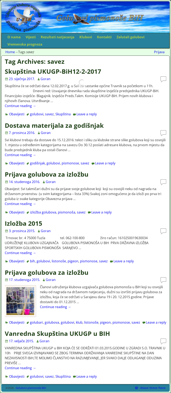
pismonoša (66, 212)
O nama (14, 37)
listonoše (59, 261)
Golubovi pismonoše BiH (31, 388)
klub (79, 322)
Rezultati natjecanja (57, 37)
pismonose (70, 163)
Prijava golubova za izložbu (46, 174)
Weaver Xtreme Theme (152, 388)
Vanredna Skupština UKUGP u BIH (57, 333)
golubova (52, 322)
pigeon (73, 261)
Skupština (63, 114)
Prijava (159, 52)
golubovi (36, 114)
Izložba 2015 (23, 223)
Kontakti (104, 37)
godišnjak (37, 163)
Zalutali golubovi (131, 37)
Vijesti (31, 37)
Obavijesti (16, 114)
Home (10, 52)
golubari (36, 322)
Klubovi (85, 37)
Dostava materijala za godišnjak (54, 125)
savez (49, 114)
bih (32, 261)
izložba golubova (43, 212)
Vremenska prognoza (24, 44)
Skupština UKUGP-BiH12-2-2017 (53, 71)
